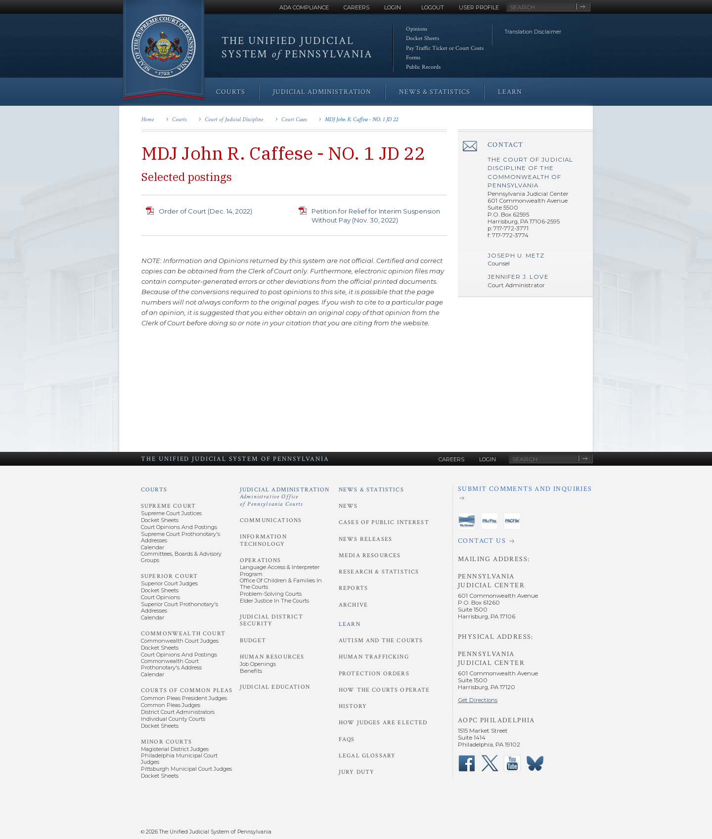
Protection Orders (374, 673)
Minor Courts (166, 742)
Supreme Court (168, 506)
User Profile (479, 7)
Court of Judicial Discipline (234, 119)
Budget (253, 640)
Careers (356, 7)
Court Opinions (160, 597)
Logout (432, 7)
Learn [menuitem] (510, 92)
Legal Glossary (367, 755)
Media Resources (369, 555)
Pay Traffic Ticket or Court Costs (445, 48)
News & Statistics (371, 489)
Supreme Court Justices (171, 513)
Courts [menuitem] (230, 92)
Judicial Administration (285, 497)
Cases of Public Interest (384, 522)
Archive (353, 605)
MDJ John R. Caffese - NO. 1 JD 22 (361, 119)
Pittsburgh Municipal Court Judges (186, 768)
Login (392, 7)
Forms (413, 57)
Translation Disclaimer (533, 32)
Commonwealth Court (183, 633)
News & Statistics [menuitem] (434, 92)
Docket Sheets (422, 38)
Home (147, 119)
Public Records (423, 67)
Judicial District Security (271, 620)
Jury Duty (356, 772)
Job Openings (258, 664)
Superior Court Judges (169, 583)
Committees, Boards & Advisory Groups (181, 557)
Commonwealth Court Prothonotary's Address (171, 664)
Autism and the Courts (381, 640)
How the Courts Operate (384, 690)
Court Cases (294, 119)
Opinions (416, 29)
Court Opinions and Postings (179, 527)
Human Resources (272, 657)
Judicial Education (275, 687)
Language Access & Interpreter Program (279, 570)
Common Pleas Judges (170, 705)
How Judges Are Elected (383, 722)
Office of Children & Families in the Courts (281, 583)
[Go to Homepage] (163, 50)
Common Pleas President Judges (184, 698)
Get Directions (477, 700)
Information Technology (263, 540)
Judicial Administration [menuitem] (322, 92)
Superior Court (169, 576)
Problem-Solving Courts (271, 593)
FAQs (347, 739)
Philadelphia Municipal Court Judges (179, 758)
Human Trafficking (374, 657)
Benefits (251, 670)
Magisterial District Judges (175, 749)
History (353, 706)
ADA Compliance (304, 7)
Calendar (152, 547)
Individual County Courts (173, 718)
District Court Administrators (178, 711)
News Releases (365, 539)
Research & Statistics (379, 571)
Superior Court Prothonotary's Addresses (179, 607)
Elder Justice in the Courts (274, 600)
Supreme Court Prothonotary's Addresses (180, 537)
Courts (179, 119)
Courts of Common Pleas (186, 690)
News (348, 506)
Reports (353, 588)
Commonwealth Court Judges (180, 640)
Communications (271, 520)
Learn (349, 624)
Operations (260, 560)
